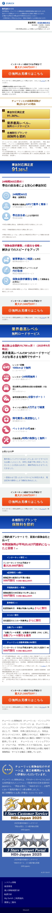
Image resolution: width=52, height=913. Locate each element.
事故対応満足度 (16, 114)
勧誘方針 (8, 894)
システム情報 (10, 882)
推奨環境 (8, 886)
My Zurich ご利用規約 (13, 898)
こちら (43, 81)
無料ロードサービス (19, 124)
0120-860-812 (44, 22)
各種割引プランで (17, 134)
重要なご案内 (10, 902)
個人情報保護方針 (12, 890)
